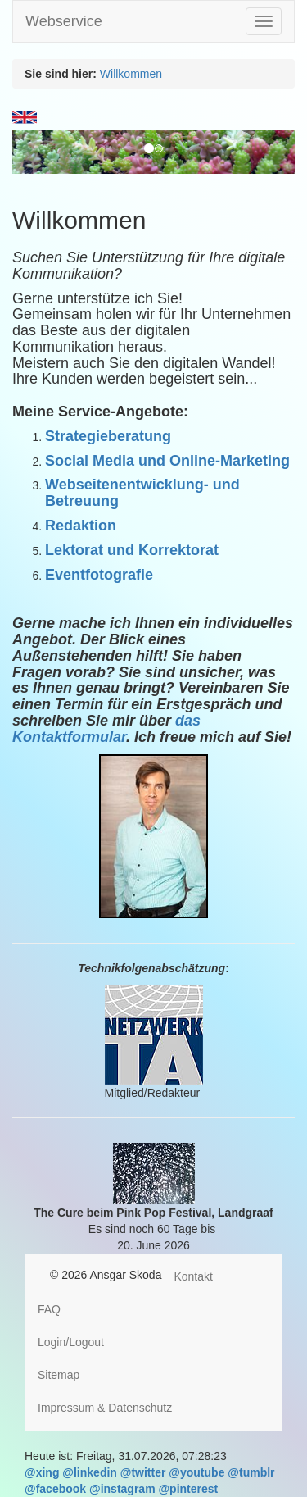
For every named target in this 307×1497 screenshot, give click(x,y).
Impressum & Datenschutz (105, 1407)
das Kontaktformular (106, 728)
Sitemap (58, 1374)
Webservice (63, 21)
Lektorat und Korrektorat (132, 550)
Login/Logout (71, 1342)
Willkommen (131, 73)
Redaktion (80, 525)
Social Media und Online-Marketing (167, 461)
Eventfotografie (99, 574)
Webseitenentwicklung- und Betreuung (142, 492)
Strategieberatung (108, 436)
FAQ (49, 1309)
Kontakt (193, 1276)
